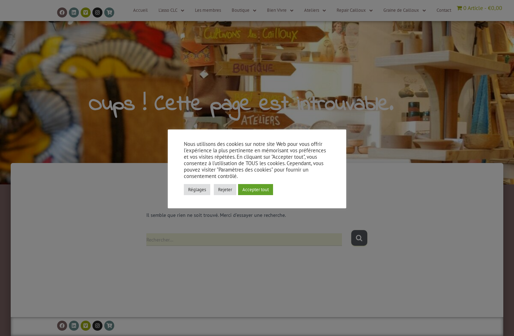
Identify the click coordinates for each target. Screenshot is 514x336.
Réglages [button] (197, 190)
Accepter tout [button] (255, 190)
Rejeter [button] (225, 190)
